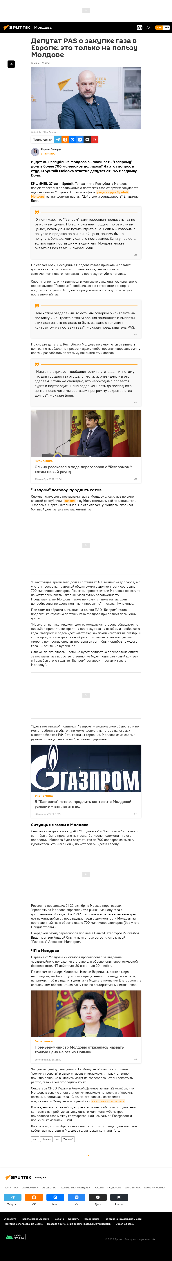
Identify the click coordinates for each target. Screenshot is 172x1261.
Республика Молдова (75, 1187)
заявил (69, 501)
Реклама (59, 1218)
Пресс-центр (91, 1218)
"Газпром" (68, 1139)
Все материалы (48, 153)
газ (57, 1139)
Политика (11, 1187)
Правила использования (35, 1218)
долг (35, 1139)
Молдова (46, 1139)
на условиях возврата (108, 1101)
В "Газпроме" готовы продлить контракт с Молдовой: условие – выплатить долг (84, 804)
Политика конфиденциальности (123, 1218)
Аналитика (133, 1187)
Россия (99, 1187)
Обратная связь (125, 1223)
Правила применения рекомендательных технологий (79, 1223)
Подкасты (114, 1187)
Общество (49, 1187)
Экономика (44, 461)
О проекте (10, 1218)
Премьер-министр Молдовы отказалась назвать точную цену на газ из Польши (79, 1049)
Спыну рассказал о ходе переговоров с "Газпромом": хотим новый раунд (83, 469)
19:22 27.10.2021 (40, 62)
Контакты (73, 1218)
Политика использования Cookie (23, 1223)
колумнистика (154, 1187)
